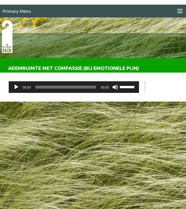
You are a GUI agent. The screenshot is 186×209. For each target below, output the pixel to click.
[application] (74, 87)
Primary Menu (17, 11)
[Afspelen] (16, 87)
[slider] (65, 87)
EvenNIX (10, 46)
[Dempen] (115, 87)
